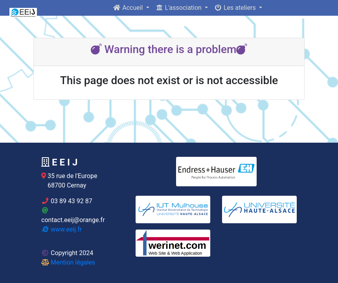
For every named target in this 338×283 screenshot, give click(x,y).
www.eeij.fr (61, 229)
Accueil (128, 7)
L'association (179, 7)
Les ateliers (235, 7)
